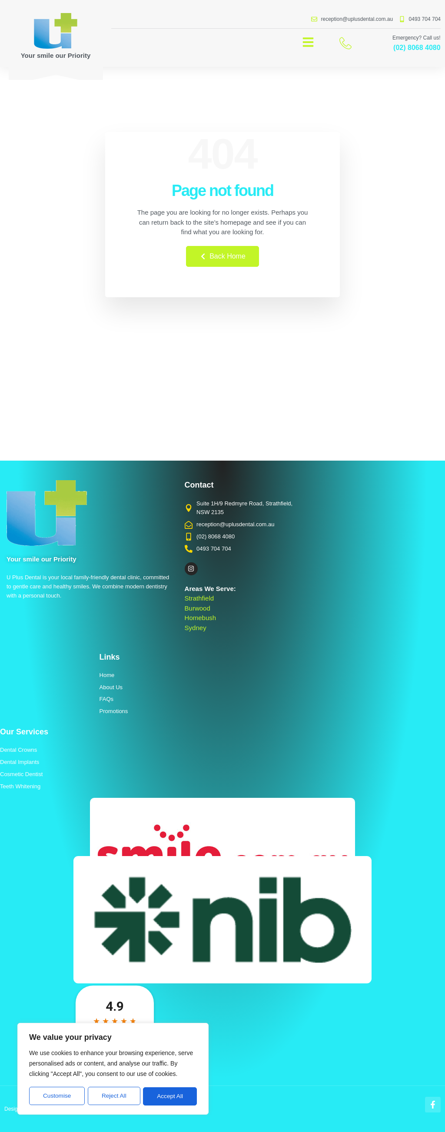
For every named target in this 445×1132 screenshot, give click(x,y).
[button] (308, 42)
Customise (57, 1096)
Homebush (200, 617)
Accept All (170, 1096)
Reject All (113, 1096)
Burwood (197, 608)
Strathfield (199, 598)
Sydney (195, 627)
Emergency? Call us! (416, 38)
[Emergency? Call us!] (345, 43)
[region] (113, 1069)
